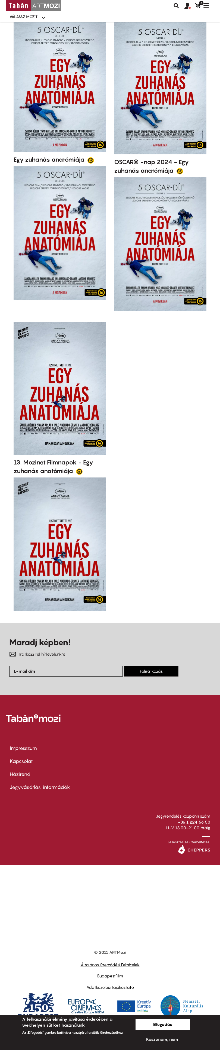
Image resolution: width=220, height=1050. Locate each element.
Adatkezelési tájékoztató (110, 987)
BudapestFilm (110, 975)
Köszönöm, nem (162, 1039)
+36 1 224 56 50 (194, 822)
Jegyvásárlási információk (40, 787)
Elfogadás (162, 1024)
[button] (189, 5)
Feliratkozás (151, 671)
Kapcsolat (21, 761)
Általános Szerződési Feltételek (110, 964)
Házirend (20, 774)
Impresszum (23, 748)
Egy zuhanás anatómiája (50, 159)
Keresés (176, 5)
